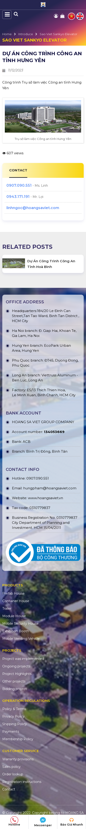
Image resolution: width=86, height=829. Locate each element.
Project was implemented (23, 659)
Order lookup (12, 774)
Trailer (6, 608)
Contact (8, 789)
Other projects (13, 681)
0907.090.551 (19, 185)
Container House (15, 601)
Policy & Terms (14, 709)
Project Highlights (16, 674)
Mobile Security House (20, 624)
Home (7, 34)
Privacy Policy (13, 716)
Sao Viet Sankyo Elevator (58, 34)
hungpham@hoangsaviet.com (49, 488)
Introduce (25, 34)
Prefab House (13, 593)
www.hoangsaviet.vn (45, 498)
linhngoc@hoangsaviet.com (32, 208)
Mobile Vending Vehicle (21, 639)
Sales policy (11, 767)
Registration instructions (21, 782)
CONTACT (18, 170)
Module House (14, 616)
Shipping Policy (14, 724)
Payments (10, 731)
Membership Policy (17, 739)
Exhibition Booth (15, 631)
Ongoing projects (16, 666)
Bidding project (14, 689)
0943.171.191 (18, 196)
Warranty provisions (17, 759)
